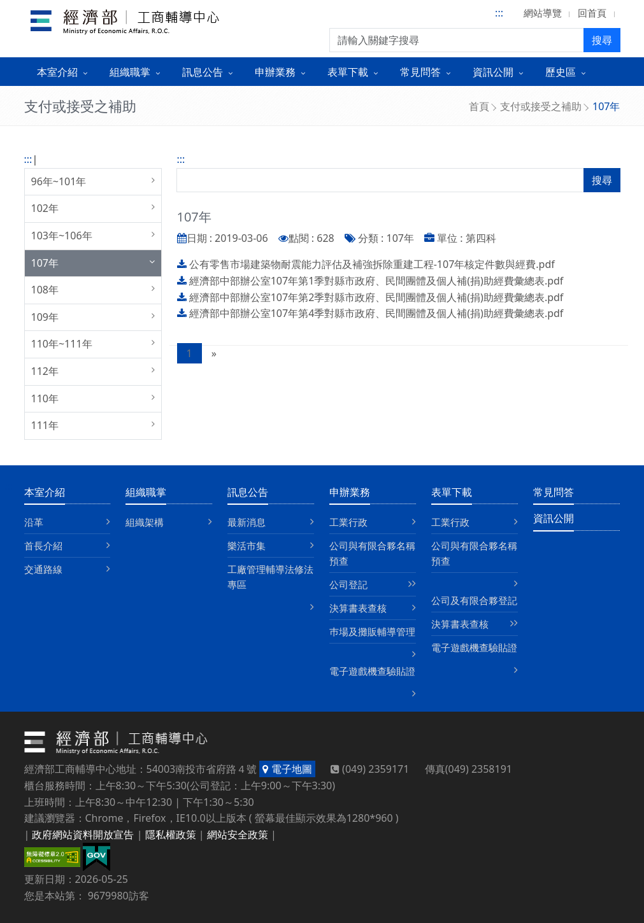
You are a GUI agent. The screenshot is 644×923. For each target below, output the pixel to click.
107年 (45, 263)
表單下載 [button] (347, 72)
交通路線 (43, 569)
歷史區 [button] (560, 72)
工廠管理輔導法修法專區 (270, 577)
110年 (45, 398)
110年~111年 (61, 344)
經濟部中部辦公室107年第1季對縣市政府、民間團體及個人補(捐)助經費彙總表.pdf (376, 281)
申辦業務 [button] (275, 72)
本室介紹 (44, 492)
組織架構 (144, 522)
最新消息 (246, 522)
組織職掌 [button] (130, 72)
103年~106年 (61, 236)
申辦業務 (349, 492)
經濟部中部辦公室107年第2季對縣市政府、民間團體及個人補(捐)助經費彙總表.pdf (376, 297)
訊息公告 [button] (202, 72)
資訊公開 (553, 518)
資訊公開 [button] (493, 72)
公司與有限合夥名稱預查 (372, 553)
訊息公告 (247, 492)
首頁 (479, 106)
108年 (45, 290)
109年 (45, 317)
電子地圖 (286, 769)
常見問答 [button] (420, 72)
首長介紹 (43, 545)
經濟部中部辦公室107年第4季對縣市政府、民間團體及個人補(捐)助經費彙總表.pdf (376, 313)
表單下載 (451, 492)
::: (499, 13)
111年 (45, 425)
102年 (45, 208)
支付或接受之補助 (541, 106)
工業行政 (348, 522)
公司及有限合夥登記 (474, 600)
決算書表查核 (358, 608)
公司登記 (348, 584)
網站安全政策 (237, 835)
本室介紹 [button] (57, 72)
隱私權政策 (170, 835)
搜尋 (602, 40)
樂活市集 (246, 545)
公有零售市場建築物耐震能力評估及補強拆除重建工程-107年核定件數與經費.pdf (372, 264)
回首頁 (592, 12)
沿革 (33, 522)
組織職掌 (145, 492)
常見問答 (553, 492)
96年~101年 (59, 181)
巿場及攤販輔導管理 (372, 631)
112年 (45, 371)
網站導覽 (543, 12)
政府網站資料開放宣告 (83, 835)
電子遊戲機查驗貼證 (372, 671)
